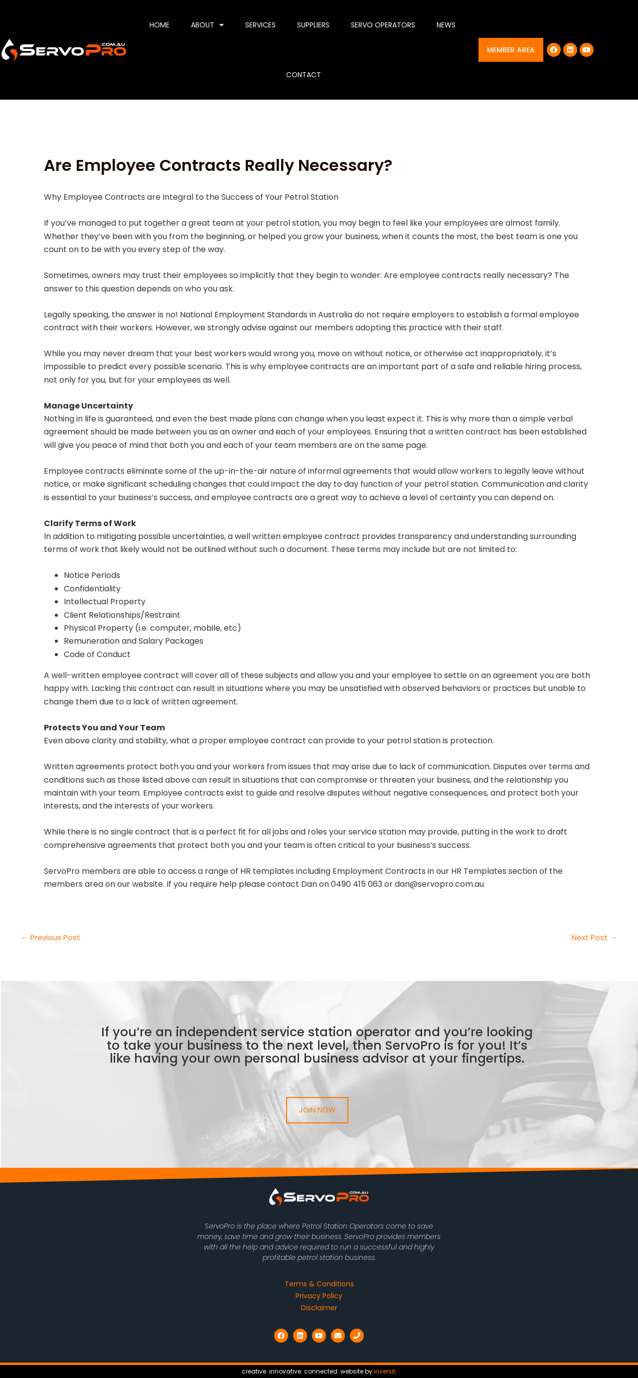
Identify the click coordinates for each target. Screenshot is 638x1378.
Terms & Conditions (319, 1284)
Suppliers (313, 25)
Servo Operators (383, 25)
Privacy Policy (319, 1296)
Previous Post (52, 938)
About (207, 24)
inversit (384, 1371)
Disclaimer (319, 1308)
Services (260, 25)
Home (159, 25)
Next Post (593, 938)
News (446, 25)
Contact (303, 75)
